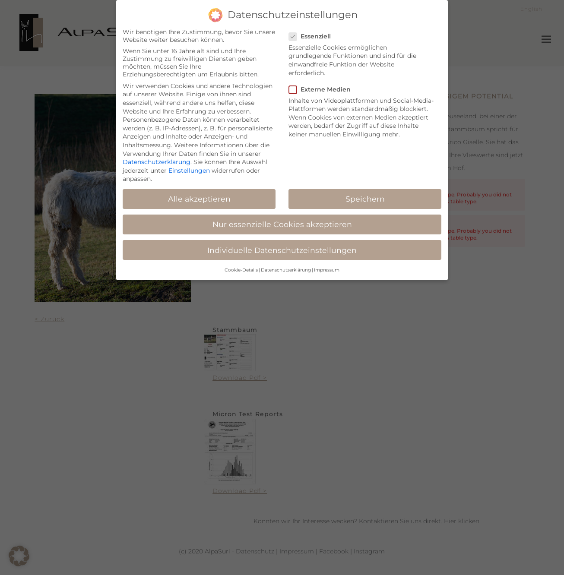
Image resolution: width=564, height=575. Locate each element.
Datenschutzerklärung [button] (286, 265)
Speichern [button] (365, 194)
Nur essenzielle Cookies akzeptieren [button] (282, 219)
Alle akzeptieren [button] (199, 194)
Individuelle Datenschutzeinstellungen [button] (282, 245)
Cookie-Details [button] (241, 265)
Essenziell (312, 31)
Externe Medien (322, 84)
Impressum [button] (326, 265)
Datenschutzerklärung (156, 157)
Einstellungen (189, 166)
